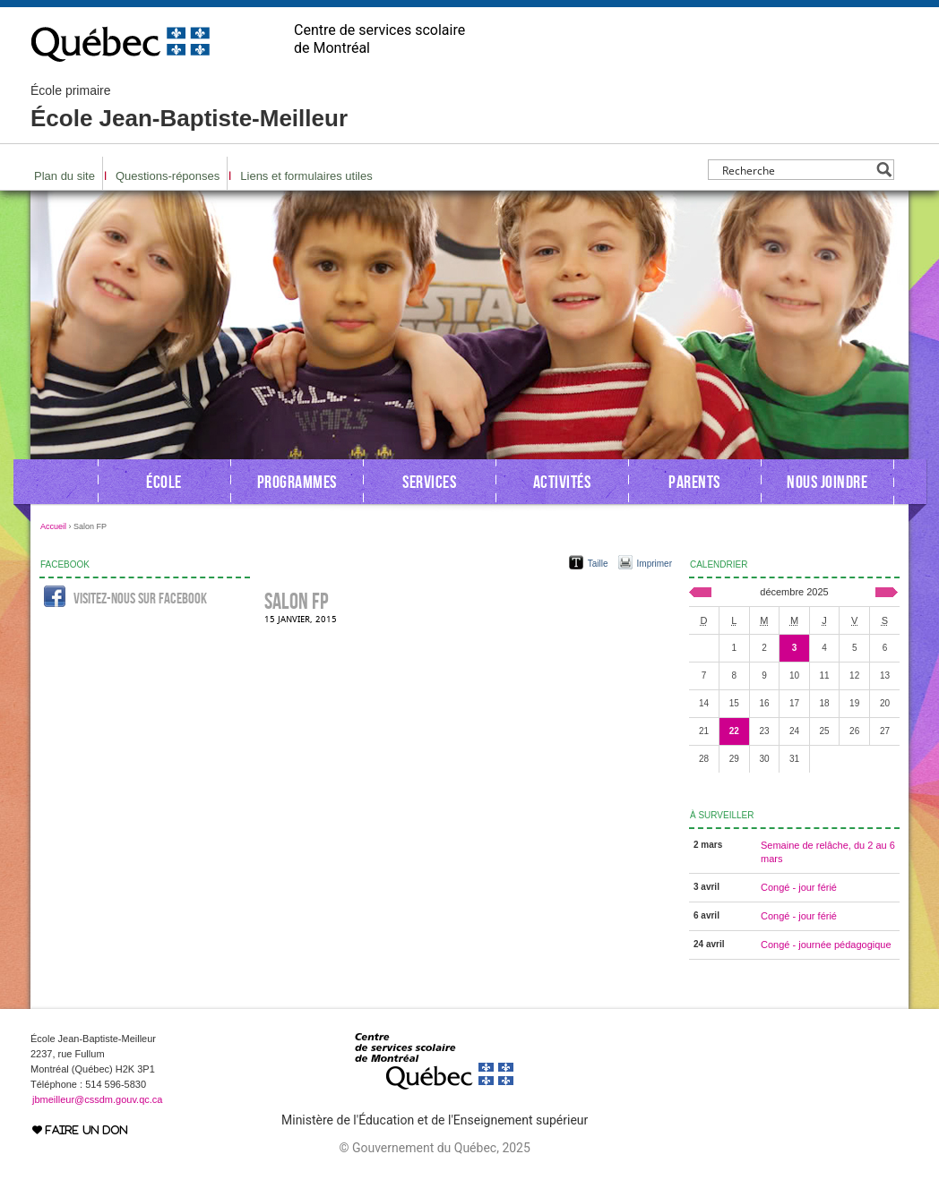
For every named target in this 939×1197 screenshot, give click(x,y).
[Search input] (796, 169)
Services (429, 482)
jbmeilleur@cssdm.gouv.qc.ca (97, 1099)
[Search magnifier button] (883, 169)
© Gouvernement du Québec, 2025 (434, 1148)
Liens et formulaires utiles (306, 176)
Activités (562, 482)
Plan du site (64, 176)
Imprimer (654, 564)
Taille (598, 564)
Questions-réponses (168, 176)
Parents (694, 482)
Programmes (297, 482)
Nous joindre (827, 482)
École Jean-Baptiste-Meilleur (189, 107)
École (164, 482)
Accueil (53, 526)
